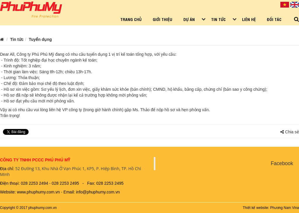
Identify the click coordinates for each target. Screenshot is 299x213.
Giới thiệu (162, 19)
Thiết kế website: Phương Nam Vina (271, 208)
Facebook (282, 163)
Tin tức (218, 19)
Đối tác (274, 19)
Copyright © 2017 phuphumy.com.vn (28, 208)
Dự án (189, 19)
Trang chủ (131, 19)
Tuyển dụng (40, 39)
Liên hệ (249, 19)
